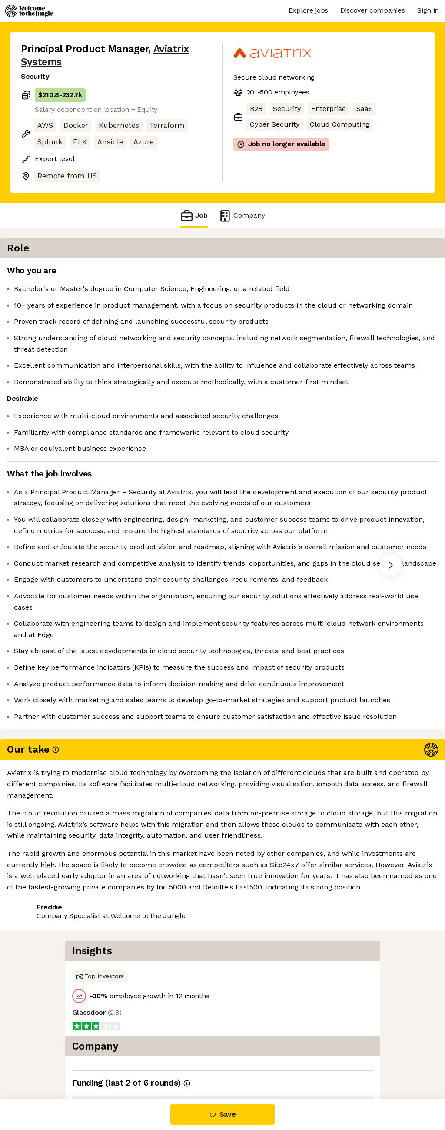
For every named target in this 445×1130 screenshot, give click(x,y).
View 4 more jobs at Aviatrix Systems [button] (143, 1062)
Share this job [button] (44, 1062)
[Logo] (29, 11)
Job (194, 215)
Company (241, 215)
